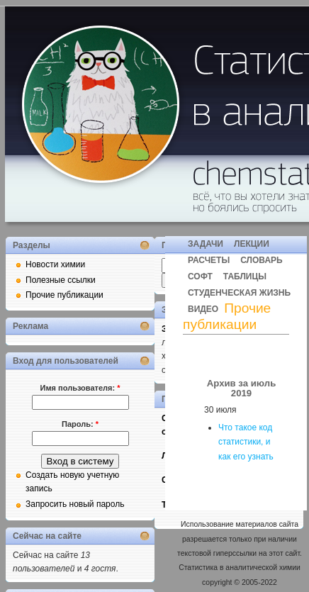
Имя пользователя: (80, 388)
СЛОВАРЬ (261, 260)
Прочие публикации (64, 295)
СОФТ (200, 276)
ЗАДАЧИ (205, 244)
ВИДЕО (203, 309)
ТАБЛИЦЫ (244, 276)
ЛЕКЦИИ (251, 244)
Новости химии (55, 264)
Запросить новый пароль (75, 504)
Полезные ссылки (61, 280)
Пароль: (80, 424)
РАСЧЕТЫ (209, 260)
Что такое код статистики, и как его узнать (246, 442)
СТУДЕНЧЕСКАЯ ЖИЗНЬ (239, 293)
